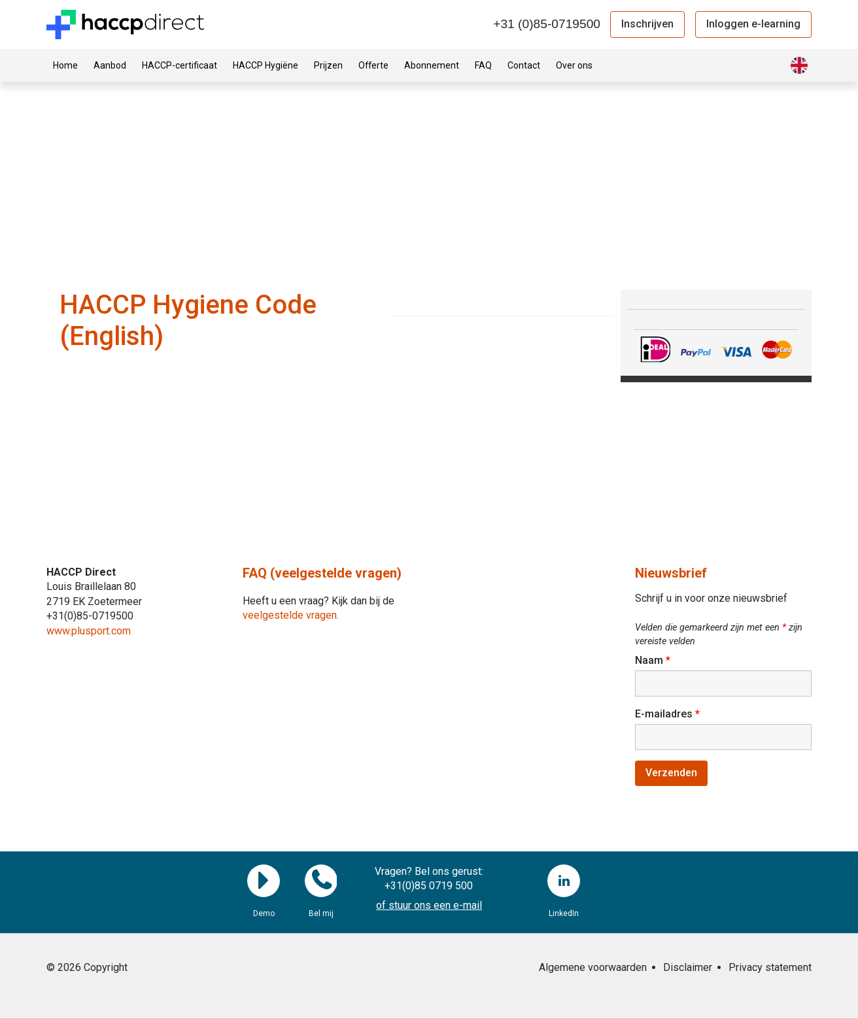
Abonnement (431, 65)
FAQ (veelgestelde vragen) (322, 573)
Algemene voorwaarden (593, 968)
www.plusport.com (88, 631)
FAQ (483, 65)
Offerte (373, 65)
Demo (263, 881)
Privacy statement (770, 968)
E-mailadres (667, 714)
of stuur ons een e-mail (429, 906)
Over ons (574, 65)
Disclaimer (687, 968)
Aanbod (110, 65)
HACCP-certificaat (179, 65)
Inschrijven (647, 24)
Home (65, 65)
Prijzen (328, 65)
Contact (523, 65)
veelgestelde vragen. (291, 615)
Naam (652, 660)
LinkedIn (563, 881)
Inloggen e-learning (753, 24)
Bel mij (321, 881)
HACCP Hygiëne (265, 65)
